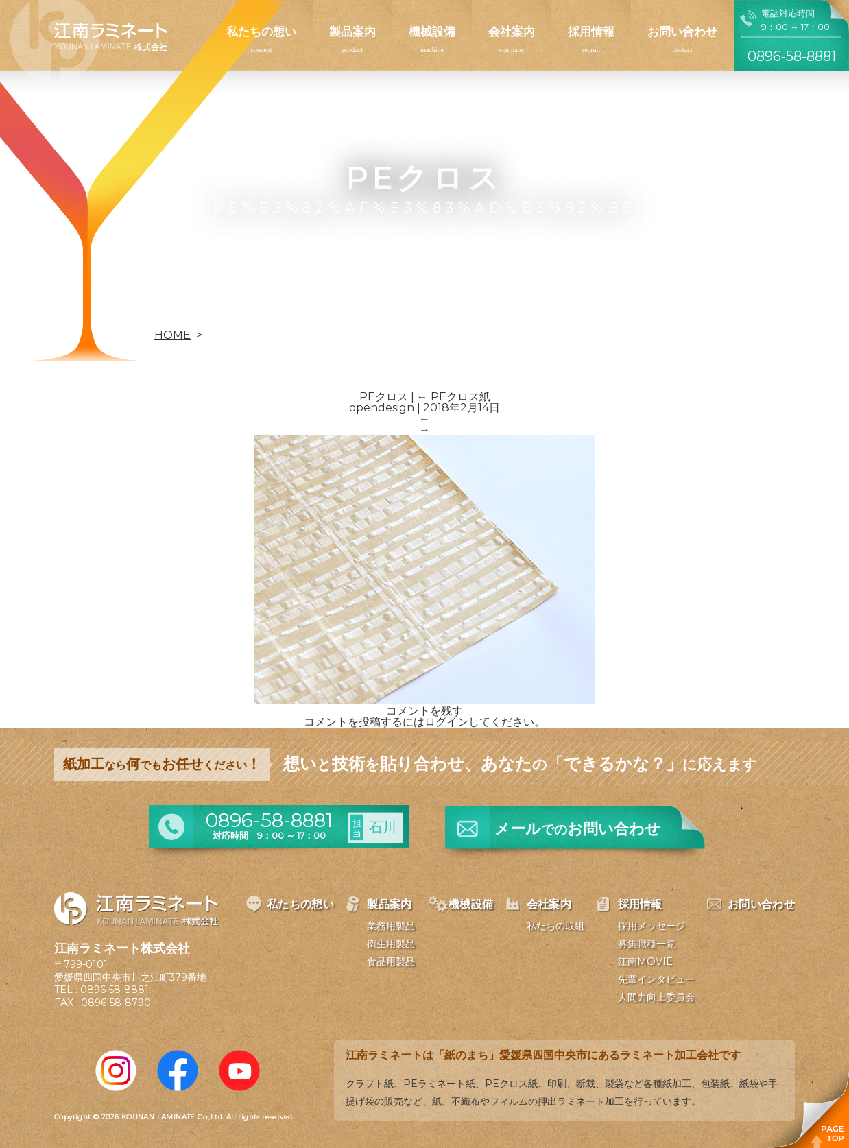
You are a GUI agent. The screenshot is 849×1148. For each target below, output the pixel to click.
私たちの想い (261, 31)
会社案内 (511, 31)
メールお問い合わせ (577, 829)
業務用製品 (391, 926)
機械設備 (432, 31)
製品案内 (352, 31)
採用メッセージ (651, 926)
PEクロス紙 (453, 396)
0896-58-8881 (114, 989)
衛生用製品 (391, 943)
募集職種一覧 (646, 943)
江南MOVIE (645, 961)
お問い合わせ (682, 31)
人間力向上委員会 (656, 997)
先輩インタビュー (656, 979)
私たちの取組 (555, 926)
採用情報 (591, 31)
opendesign (381, 407)
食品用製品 (391, 961)
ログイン (446, 721)
